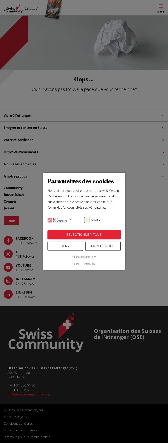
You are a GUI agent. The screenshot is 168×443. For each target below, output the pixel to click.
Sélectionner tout (84, 234)
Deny (65, 246)
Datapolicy (89, 263)
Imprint (76, 263)
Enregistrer (103, 246)
